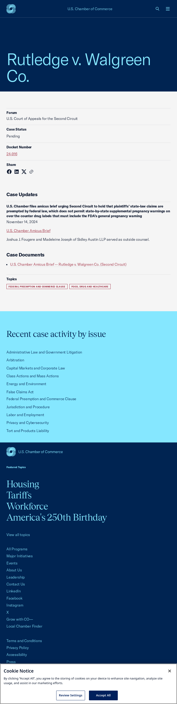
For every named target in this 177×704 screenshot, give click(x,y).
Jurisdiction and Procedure (28, 407)
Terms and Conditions (24, 640)
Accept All (103, 695)
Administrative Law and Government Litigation (44, 352)
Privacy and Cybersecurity (27, 422)
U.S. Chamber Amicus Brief (28, 230)
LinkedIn (13, 591)
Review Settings (71, 695)
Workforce (27, 506)
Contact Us (15, 584)
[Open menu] (168, 9)
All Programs (16, 549)
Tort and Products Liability (27, 430)
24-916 (11, 154)
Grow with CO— (19, 619)
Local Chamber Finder (24, 626)
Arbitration (15, 360)
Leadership (15, 577)
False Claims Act (20, 392)
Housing (22, 483)
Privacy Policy (17, 647)
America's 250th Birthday (56, 517)
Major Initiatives (19, 556)
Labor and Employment (25, 414)
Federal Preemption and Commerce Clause (37, 286)
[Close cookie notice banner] (170, 671)
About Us (14, 570)
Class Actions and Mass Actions (32, 376)
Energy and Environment (26, 383)
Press (11, 661)
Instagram (14, 605)
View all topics (18, 534)
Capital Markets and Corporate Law (35, 368)
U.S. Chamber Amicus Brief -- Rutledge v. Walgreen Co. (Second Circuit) (68, 264)
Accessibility (16, 654)
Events (12, 563)
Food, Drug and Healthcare (90, 286)
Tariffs (18, 495)
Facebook (14, 598)
